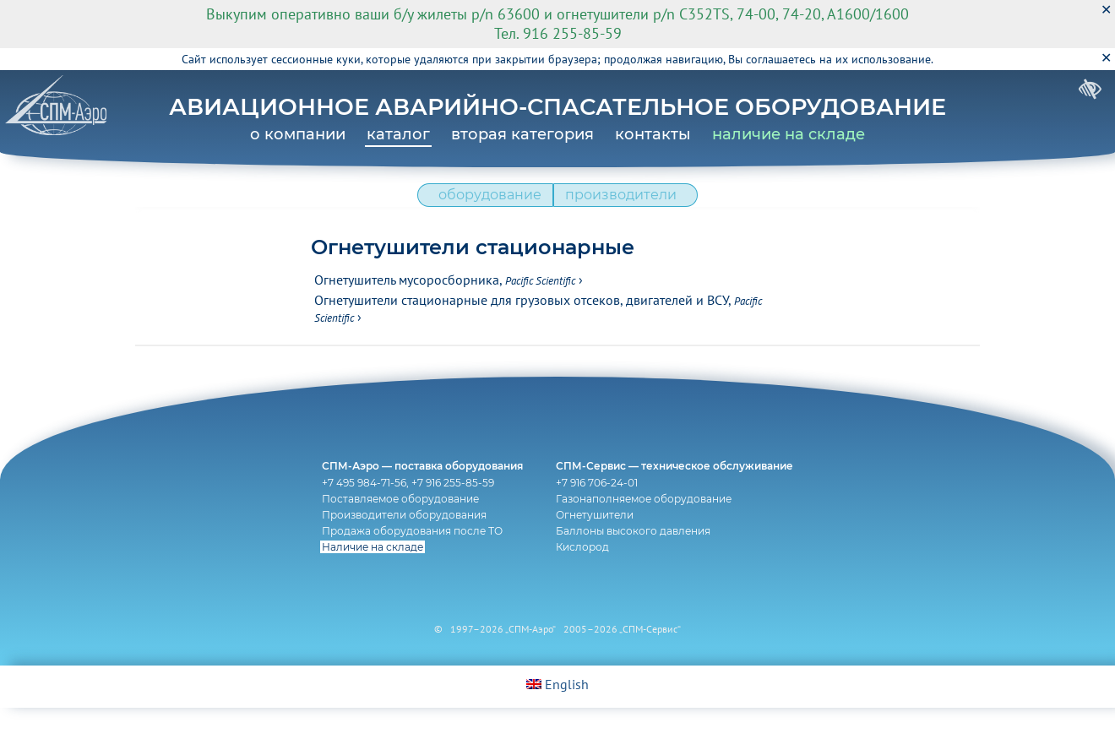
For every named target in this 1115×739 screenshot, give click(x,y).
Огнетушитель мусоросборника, (444, 292)
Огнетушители (599, 541)
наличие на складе (788, 134)
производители (626, 203)
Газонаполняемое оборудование (648, 525)
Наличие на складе (369, 574)
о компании (297, 134)
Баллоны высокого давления (637, 558)
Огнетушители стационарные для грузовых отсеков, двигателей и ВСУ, (538, 321)
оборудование (484, 203)
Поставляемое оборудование (397, 525)
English (557, 715)
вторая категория (522, 134)
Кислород (586, 574)
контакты (653, 134)
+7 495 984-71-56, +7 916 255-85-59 (404, 509)
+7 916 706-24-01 (601, 509)
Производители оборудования (400, 541)
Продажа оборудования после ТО (408, 558)
